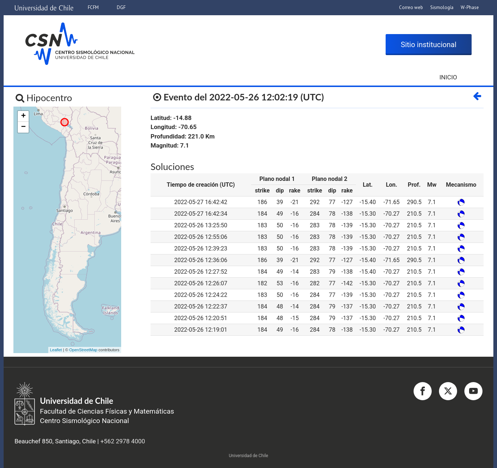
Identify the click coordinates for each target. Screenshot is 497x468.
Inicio (448, 77)
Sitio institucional (428, 44)
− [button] (23, 127)
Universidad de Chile (248, 455)
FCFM (93, 7)
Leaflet (56, 350)
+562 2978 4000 (122, 441)
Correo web (411, 7)
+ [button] (23, 116)
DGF (121, 7)
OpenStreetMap (83, 350)
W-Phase (470, 7)
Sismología (441, 7)
